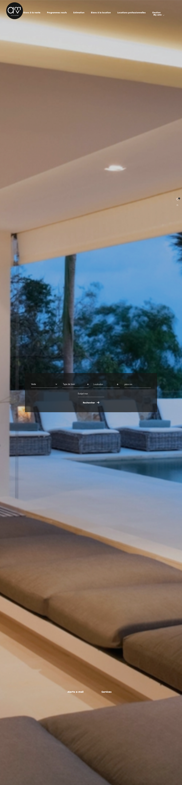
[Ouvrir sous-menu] (163, 15)
